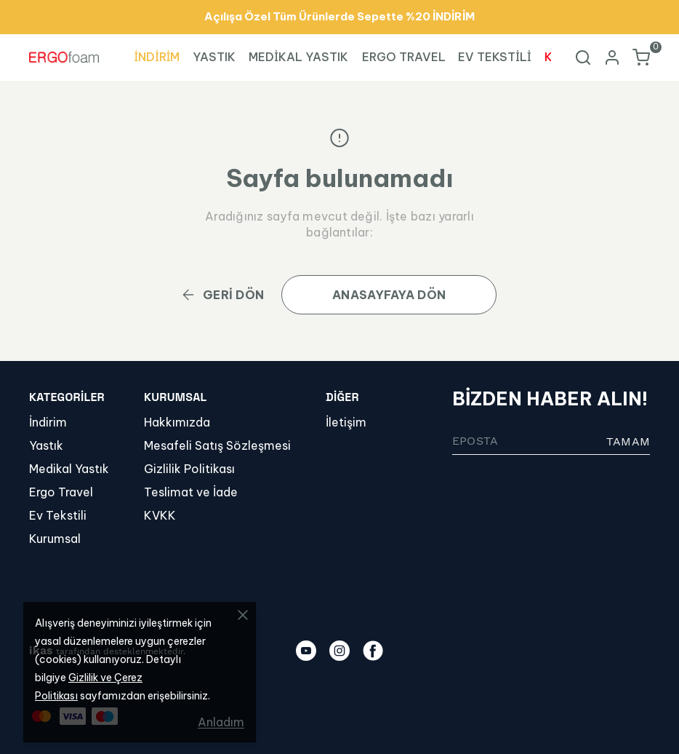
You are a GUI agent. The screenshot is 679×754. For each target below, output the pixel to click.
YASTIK (214, 56)
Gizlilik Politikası (189, 468)
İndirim (48, 422)
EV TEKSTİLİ (494, 56)
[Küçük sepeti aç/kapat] (641, 57)
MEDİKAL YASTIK (298, 56)
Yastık (46, 445)
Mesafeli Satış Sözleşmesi (217, 445)
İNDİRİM (157, 56)
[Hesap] (612, 57)
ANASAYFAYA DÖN (389, 294)
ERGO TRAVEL (404, 56)
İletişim (346, 422)
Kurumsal (55, 538)
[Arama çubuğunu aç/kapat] (583, 57)
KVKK (160, 515)
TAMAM (628, 441)
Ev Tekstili (58, 515)
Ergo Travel (61, 492)
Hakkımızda (177, 422)
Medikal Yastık (69, 468)
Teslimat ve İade (191, 492)
